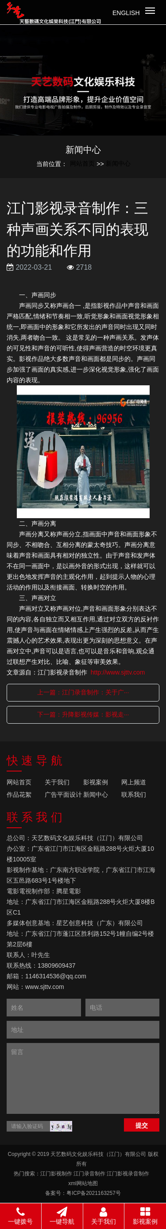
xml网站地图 (83, 1183)
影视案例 (95, 782)
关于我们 (57, 782)
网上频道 (133, 782)
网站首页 (82, 163)
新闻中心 (118, 163)
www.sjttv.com (44, 986)
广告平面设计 (63, 794)
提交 (141, 1125)
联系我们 (133, 794)
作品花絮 (19, 794)
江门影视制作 (56, 1174)
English (125, 12)
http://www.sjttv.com (118, 672)
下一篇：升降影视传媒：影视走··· (83, 714)
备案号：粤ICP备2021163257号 (83, 1193)
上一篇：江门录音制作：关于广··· (83, 692)
